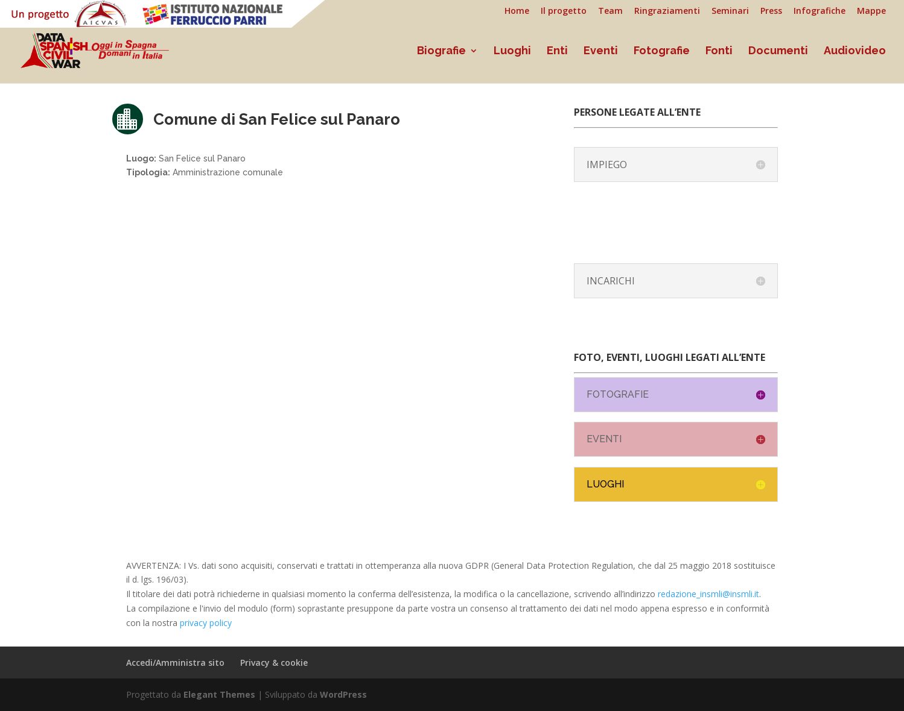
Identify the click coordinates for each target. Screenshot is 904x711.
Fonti (719, 51)
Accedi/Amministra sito (175, 662)
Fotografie (662, 51)
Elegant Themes (219, 694)
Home (517, 11)
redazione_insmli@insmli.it (708, 594)
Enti (557, 51)
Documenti (778, 51)
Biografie (441, 51)
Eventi (601, 51)
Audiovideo (855, 51)
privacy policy (206, 622)
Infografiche (819, 11)
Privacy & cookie (274, 662)
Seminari (730, 11)
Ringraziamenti (667, 11)
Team (610, 11)
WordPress (343, 694)
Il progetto (564, 11)
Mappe (871, 11)
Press (771, 11)
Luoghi (512, 51)
